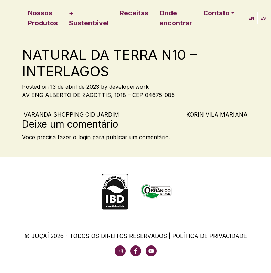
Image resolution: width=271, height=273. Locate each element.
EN (251, 18)
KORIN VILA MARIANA (217, 114)
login (84, 137)
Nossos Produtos (43, 18)
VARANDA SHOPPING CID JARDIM (70, 114)
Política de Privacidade (209, 235)
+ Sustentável (89, 18)
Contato (216, 13)
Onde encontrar (175, 18)
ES (263, 18)
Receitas (134, 13)
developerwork (129, 86)
